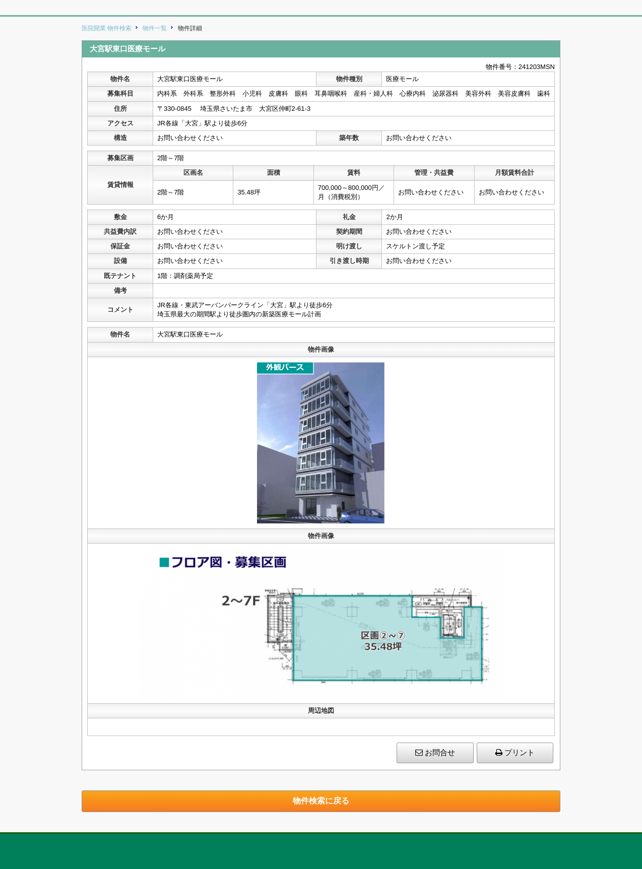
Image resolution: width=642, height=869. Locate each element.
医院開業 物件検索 (107, 28)
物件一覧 (155, 28)
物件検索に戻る (321, 800)
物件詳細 (190, 28)
